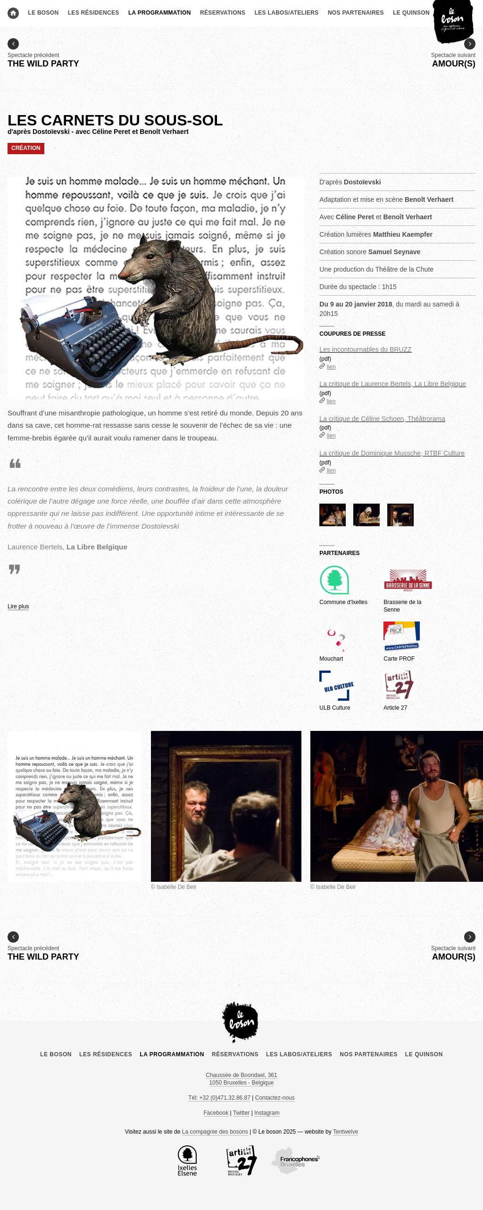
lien (327, 366)
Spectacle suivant (453, 53)
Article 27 (241, 1160)
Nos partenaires (356, 12)
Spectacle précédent (43, 53)
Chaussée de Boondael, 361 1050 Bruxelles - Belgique (241, 1079)
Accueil (13, 13)
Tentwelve (345, 1131)
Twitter (241, 1113)
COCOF (295, 1160)
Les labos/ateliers (287, 12)
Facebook (216, 1113)
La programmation (159, 12)
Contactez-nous (275, 1097)
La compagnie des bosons (215, 1131)
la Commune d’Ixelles (187, 1160)
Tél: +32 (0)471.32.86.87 (219, 1097)
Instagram (266, 1113)
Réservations (222, 12)
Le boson (43, 12)
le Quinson (411, 12)
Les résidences (93, 12)
